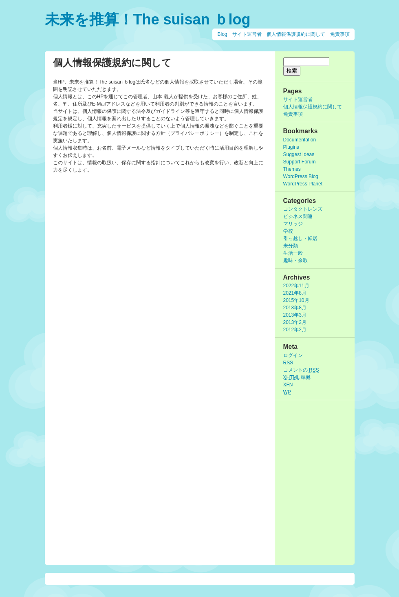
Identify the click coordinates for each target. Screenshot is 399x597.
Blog (222, 34)
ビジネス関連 (298, 216)
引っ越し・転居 (300, 238)
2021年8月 (294, 293)
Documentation (299, 140)
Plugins (291, 147)
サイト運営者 (247, 34)
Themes (292, 169)
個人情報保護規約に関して (296, 34)
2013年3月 (294, 315)
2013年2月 (294, 322)
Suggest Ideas (299, 154)
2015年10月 (296, 300)
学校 (288, 231)
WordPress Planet (303, 184)
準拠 (297, 377)
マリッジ (293, 224)
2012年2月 (294, 330)
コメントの (301, 370)
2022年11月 (296, 286)
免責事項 (340, 34)
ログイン (293, 355)
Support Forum (299, 162)
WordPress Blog (300, 176)
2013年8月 (294, 308)
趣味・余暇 (295, 260)
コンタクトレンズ (302, 209)
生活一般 (293, 253)
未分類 (290, 246)
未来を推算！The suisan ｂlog (148, 19)
